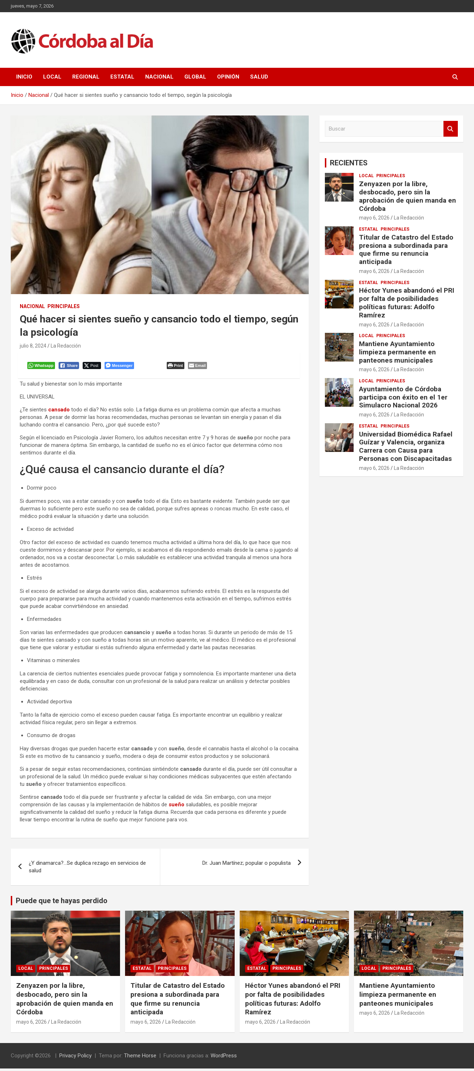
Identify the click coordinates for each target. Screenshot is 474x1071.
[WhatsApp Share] (42, 367)
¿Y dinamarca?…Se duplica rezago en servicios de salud (87, 869)
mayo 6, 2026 (374, 218)
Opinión (228, 77)
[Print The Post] (177, 367)
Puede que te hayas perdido (61, 903)
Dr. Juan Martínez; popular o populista (246, 865)
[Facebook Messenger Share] (120, 367)
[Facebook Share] (70, 367)
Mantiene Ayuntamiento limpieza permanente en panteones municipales (397, 352)
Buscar (450, 129)
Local (52, 77)
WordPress (224, 1058)
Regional (86, 77)
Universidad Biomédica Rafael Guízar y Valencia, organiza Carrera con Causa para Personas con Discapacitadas (405, 446)
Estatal (122, 77)
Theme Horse (140, 1058)
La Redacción (66, 346)
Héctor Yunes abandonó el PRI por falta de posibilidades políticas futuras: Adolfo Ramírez (406, 302)
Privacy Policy (75, 1058)
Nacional (159, 77)
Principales (63, 306)
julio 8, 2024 (33, 346)
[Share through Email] (198, 367)
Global (195, 77)
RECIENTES (349, 163)
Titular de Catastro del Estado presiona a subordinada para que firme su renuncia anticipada (406, 249)
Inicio (24, 77)
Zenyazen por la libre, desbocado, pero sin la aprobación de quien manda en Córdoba (407, 196)
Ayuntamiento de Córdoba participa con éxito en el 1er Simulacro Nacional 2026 (403, 397)
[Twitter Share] (93, 367)
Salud (259, 77)
